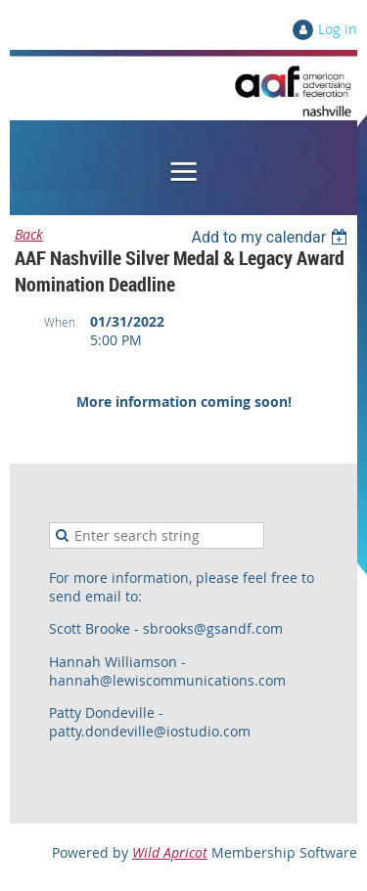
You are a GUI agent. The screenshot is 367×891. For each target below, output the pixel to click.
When (59, 322)
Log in (337, 29)
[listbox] (271, 237)
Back (29, 234)
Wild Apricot (169, 852)
